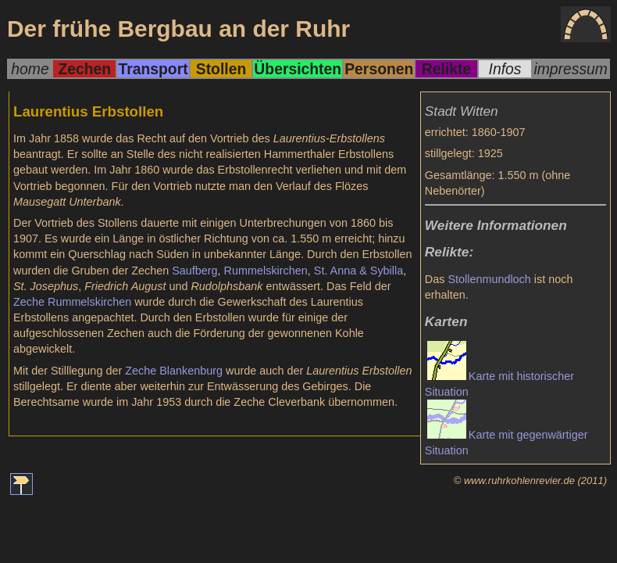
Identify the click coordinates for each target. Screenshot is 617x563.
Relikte (446, 68)
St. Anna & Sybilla (358, 270)
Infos (505, 68)
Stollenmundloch (489, 279)
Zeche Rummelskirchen (72, 302)
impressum (570, 68)
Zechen (84, 68)
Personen (378, 68)
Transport (152, 68)
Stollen (221, 68)
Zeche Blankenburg (174, 370)
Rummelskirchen (266, 270)
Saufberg (194, 270)
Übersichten (297, 68)
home (29, 68)
